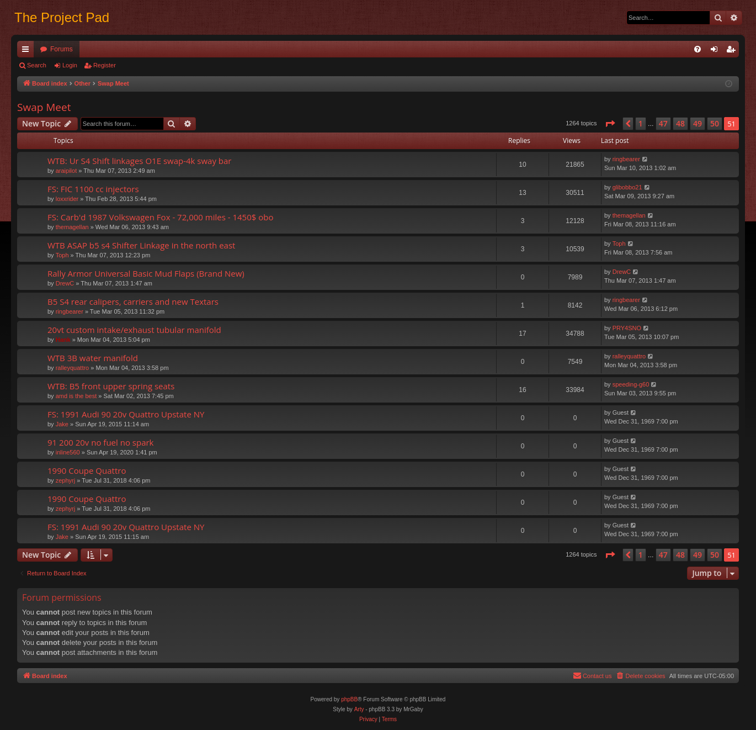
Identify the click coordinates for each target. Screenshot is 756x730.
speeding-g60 (631, 384)
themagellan (72, 227)
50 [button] (714, 123)
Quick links (28, 51)
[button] (609, 123)
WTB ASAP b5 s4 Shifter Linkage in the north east (141, 245)
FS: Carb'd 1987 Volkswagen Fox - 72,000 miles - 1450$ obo (160, 217)
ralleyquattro (72, 367)
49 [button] (697, 123)
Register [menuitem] (733, 51)
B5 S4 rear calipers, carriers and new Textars (133, 301)
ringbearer (626, 159)
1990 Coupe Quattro (86, 470)
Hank (63, 339)
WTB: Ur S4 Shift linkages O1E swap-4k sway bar (139, 160)
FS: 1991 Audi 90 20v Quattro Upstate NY (125, 414)
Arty (359, 709)
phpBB (349, 699)
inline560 (68, 452)
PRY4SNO (627, 328)
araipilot (66, 170)
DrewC (65, 283)
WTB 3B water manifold (92, 357)
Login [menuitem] (716, 51)
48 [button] (680, 123)
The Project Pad (61, 17)
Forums (61, 49)
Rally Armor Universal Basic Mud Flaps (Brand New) (145, 273)
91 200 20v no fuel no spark (100, 442)
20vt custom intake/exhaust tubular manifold (134, 329)
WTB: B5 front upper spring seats (110, 386)
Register (104, 65)
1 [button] (640, 123)
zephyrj (65, 480)
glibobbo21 (627, 187)
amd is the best (76, 396)
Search (36, 65)
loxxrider (67, 198)
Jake (62, 424)
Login (69, 65)
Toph (62, 255)
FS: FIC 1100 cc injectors (93, 188)
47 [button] (663, 123)
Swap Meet (44, 107)
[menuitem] (697, 49)
